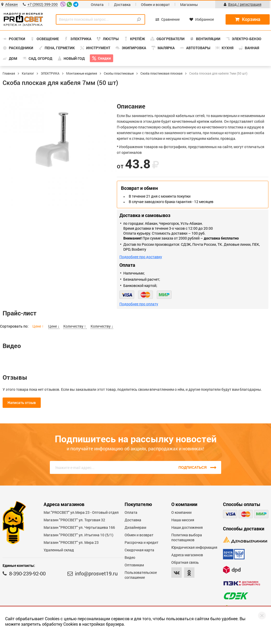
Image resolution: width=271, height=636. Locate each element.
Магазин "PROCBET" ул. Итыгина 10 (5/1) (78, 534)
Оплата (97, 4)
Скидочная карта (139, 549)
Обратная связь (185, 562)
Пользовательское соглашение (141, 575)
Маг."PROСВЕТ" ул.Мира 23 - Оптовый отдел (81, 512)
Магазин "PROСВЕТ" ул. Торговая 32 (74, 519)
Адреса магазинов (187, 554)
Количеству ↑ (75, 326)
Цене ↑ (38, 326)
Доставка (122, 4)
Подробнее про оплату (138, 303)
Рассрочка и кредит (141, 542)
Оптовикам (134, 564)
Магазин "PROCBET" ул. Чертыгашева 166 (79, 527)
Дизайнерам (135, 527)
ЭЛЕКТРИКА (50, 73)
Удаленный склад (59, 549)
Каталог (28, 73)
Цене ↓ (53, 326)
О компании (181, 512)
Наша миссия (182, 519)
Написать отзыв (22, 403)
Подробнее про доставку (140, 256)
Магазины (189, 4)
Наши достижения (187, 527)
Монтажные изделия (81, 73)
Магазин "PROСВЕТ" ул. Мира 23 (71, 542)
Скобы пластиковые (119, 73)
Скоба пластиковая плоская (161, 73)
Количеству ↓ (102, 326)
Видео (130, 557)
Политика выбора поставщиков (186, 537)
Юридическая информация (194, 547)
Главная (9, 73)
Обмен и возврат (155, 4)
